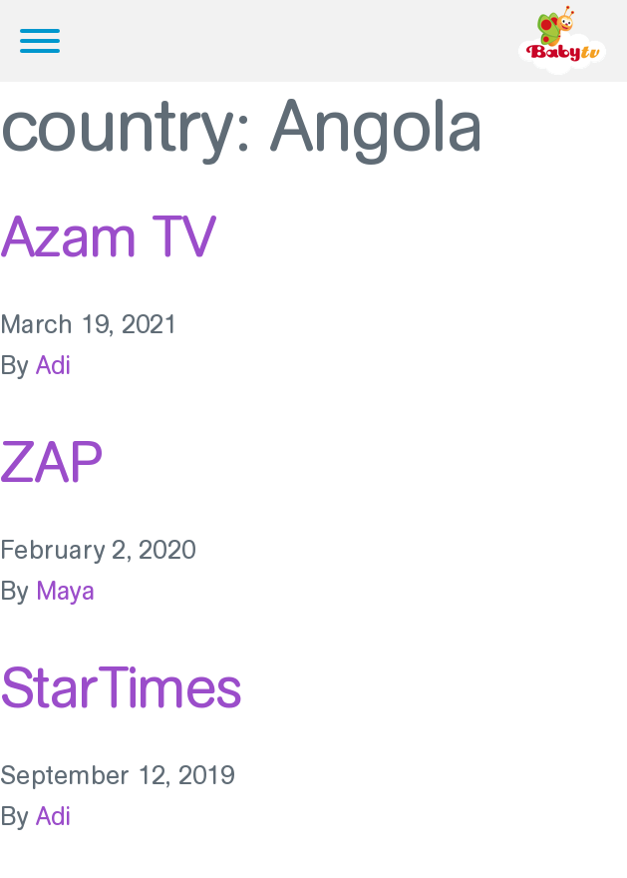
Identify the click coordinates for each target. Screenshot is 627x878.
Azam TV (107, 236)
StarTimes (121, 687)
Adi (54, 365)
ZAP (50, 462)
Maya (65, 591)
